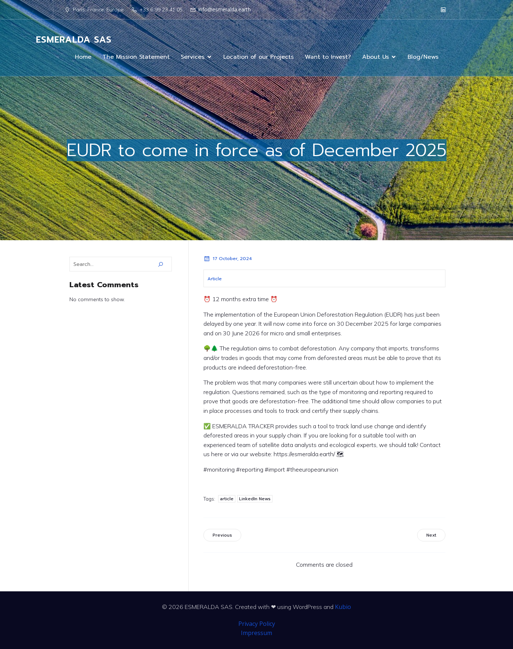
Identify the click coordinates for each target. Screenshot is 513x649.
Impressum (256, 633)
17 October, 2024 (227, 258)
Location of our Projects (258, 57)
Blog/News (423, 57)
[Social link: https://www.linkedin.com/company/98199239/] (443, 9)
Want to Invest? (328, 57)
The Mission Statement (136, 57)
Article (214, 278)
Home (83, 57)
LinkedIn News (255, 498)
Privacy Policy (256, 624)
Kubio (343, 607)
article (227, 498)
